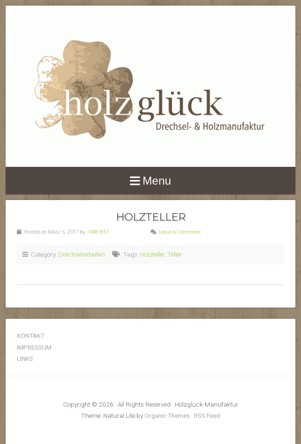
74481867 (97, 232)
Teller (174, 254)
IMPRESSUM (34, 347)
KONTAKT (30, 335)
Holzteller (150, 216)
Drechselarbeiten (81, 254)
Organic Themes (167, 415)
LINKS (25, 358)
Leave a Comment (180, 232)
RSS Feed (207, 415)
